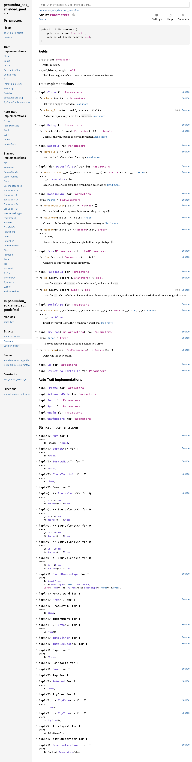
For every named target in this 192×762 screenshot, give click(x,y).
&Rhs (74, 289)
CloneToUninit (64, 474)
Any (55, 436)
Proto (51, 199)
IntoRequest (62, 644)
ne (45, 289)
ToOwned (59, 681)
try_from (50, 349)
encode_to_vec (54, 205)
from (47, 257)
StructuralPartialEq (63, 371)
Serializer (57, 317)
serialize (51, 310)
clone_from (52, 110)
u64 (87, 36)
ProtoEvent (83, 584)
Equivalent (66, 493)
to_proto (50, 217)
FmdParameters (70, 199)
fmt (46, 131)
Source (43, 19)
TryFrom (53, 332)
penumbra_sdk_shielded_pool (56, 10)
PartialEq (55, 272)
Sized (64, 442)
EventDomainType (66, 574)
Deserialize (65, 166)
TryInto (64, 713)
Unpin (51, 412)
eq (45, 277)
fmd (77, 10)
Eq (49, 365)
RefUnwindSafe (58, 394)
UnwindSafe (56, 419)
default (49, 151)
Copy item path (73, 15)
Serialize (55, 304)
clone (48, 98)
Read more (82, 104)
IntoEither (61, 637)
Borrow (58, 448)
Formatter (81, 131)
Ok (134, 310)
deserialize (53, 172)
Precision (78, 33)
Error (141, 172)
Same (56, 669)
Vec (84, 205)
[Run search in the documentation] (114, 5)
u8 (90, 205)
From (50, 251)
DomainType (56, 194)
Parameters (73, 92)
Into (61, 625)
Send (50, 400)
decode (49, 229)
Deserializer (58, 179)
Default (53, 146)
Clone (51, 92)
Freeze (52, 388)
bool (99, 277)
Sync (50, 406)
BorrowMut (60, 461)
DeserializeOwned (66, 745)
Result (107, 131)
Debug (51, 125)
